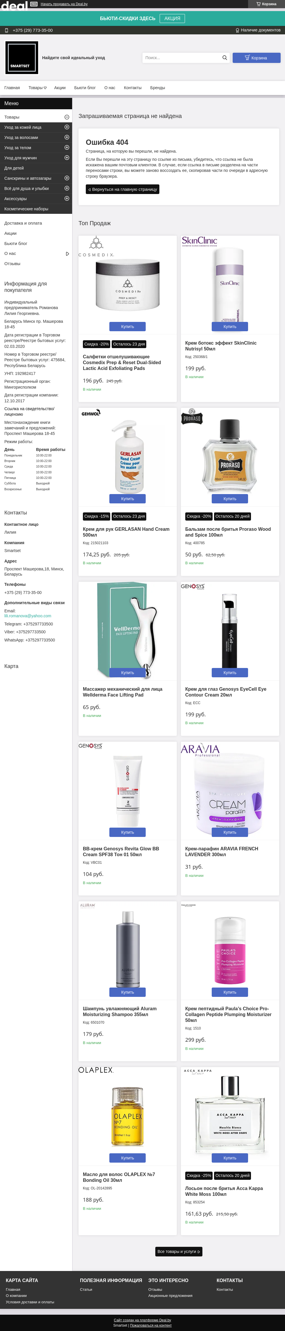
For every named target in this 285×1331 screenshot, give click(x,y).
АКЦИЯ (172, 18)
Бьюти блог (85, 87)
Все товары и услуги (177, 1251)
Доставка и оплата (23, 223)
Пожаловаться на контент (151, 1325)
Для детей (14, 168)
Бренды (157, 87)
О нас (109, 87)
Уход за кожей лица (22, 127)
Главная (12, 87)
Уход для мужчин (20, 158)
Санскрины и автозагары (27, 178)
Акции (59, 87)
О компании (16, 1295)
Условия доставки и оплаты (30, 1302)
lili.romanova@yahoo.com (27, 616)
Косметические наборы (26, 209)
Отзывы (12, 263)
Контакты (132, 87)
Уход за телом (17, 147)
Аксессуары (15, 198)
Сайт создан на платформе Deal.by (142, 1320)
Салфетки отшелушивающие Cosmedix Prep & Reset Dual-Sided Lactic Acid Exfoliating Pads (122, 362)
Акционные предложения (170, 1295)
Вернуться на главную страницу (124, 189)
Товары (35, 87)
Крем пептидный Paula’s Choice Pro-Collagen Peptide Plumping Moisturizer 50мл (228, 1014)
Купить (127, 326)
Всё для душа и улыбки (26, 188)
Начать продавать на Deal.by (64, 4)
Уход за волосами (21, 137)
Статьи (86, 1289)
